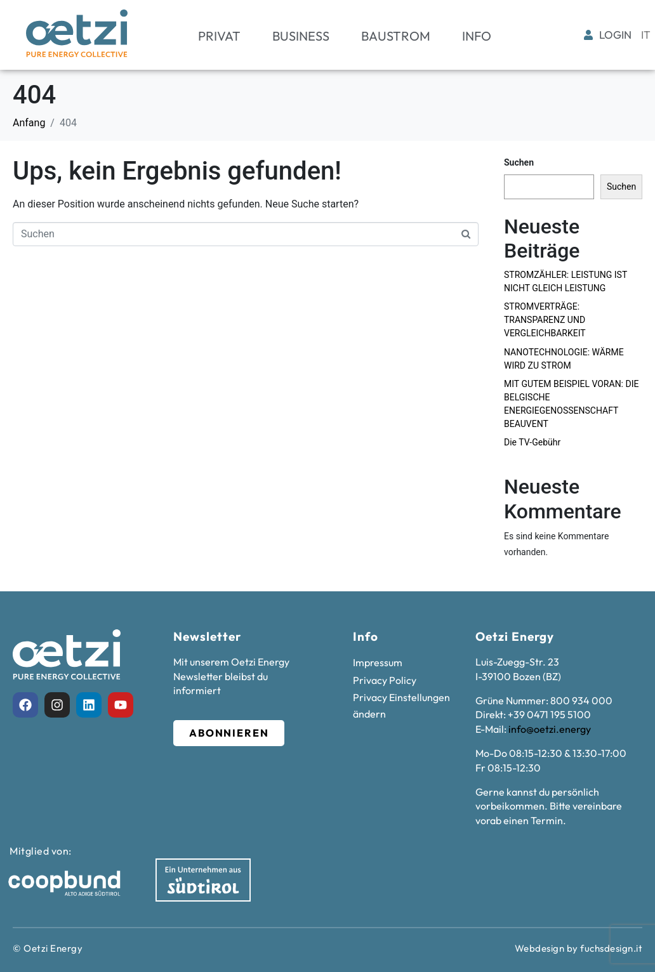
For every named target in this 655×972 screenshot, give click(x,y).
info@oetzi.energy (549, 729)
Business (300, 36)
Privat (219, 36)
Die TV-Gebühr (532, 442)
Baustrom (395, 36)
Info (476, 36)
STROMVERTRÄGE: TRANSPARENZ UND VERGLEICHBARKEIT (545, 319)
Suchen (519, 162)
